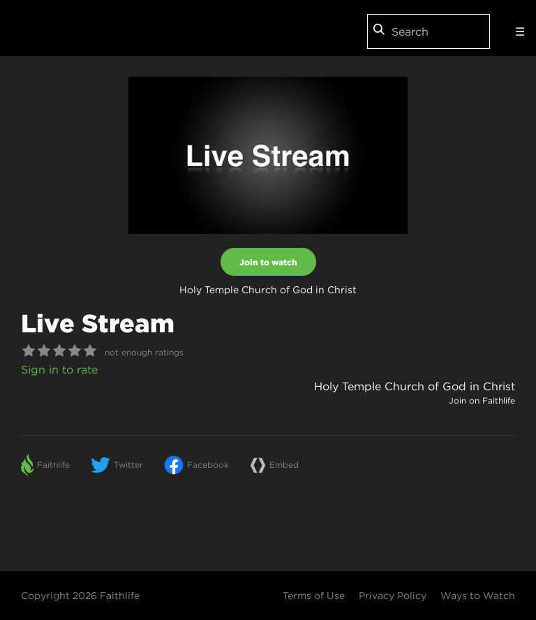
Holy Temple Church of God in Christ (414, 386)
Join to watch (268, 261)
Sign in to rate (59, 369)
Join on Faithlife (482, 400)
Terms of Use (314, 595)
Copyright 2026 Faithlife (80, 595)
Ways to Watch (477, 595)
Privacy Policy (392, 595)
